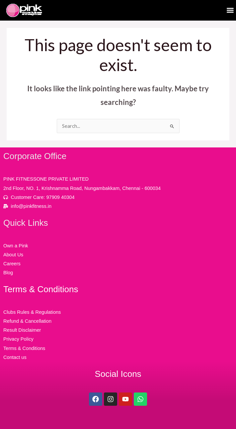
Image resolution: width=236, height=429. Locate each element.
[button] (230, 10)
